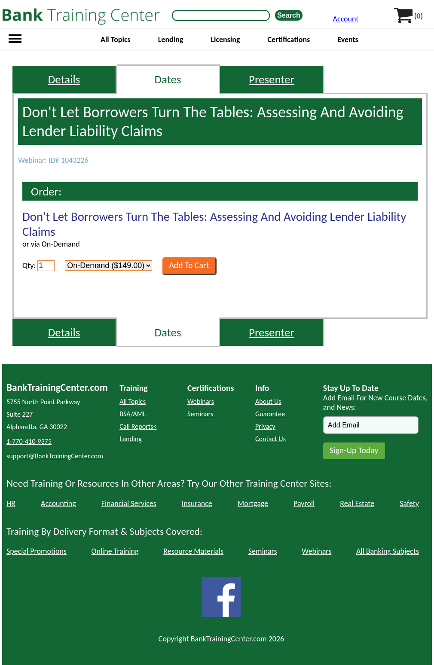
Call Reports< (138, 426)
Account (346, 19)
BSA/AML (132, 414)
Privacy (265, 426)
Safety (409, 503)
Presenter (271, 79)
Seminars (200, 414)
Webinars (200, 401)
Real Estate (357, 503)
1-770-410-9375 (29, 441)
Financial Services (128, 503)
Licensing (225, 39)
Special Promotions (36, 551)
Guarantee (270, 414)
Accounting (58, 503)
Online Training (115, 551)
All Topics (116, 39)
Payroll (304, 503)
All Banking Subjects (387, 551)
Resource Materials (193, 551)
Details (64, 79)
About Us (268, 401)
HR (10, 503)
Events (347, 39)
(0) (418, 16)
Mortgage (253, 503)
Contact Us (270, 439)
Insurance (197, 503)
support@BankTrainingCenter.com (54, 456)
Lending (170, 39)
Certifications (289, 39)
